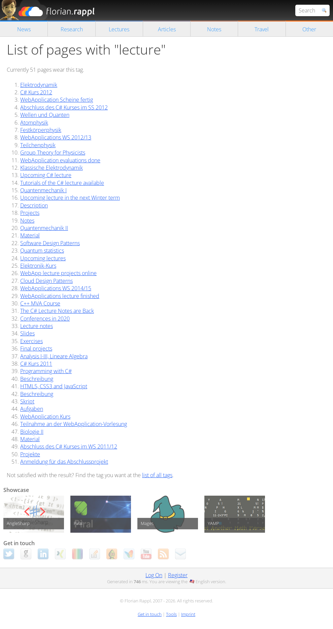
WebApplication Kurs (45, 416)
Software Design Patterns (50, 243)
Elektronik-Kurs (38, 265)
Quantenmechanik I (43, 190)
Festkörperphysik (40, 130)
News (24, 29)
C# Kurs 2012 (36, 92)
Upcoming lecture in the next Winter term (70, 197)
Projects (29, 213)
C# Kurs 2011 (36, 363)
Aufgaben (31, 408)
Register (178, 575)
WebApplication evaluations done (60, 160)
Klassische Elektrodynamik (51, 167)
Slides (27, 333)
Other (309, 29)
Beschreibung (36, 379)
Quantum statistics (42, 250)
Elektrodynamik (38, 85)
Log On (153, 575)
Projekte (30, 454)
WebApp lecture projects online (58, 273)
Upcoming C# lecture (45, 175)
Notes (214, 29)
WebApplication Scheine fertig (56, 99)
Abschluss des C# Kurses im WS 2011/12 (68, 446)
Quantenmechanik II (44, 228)
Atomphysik (34, 122)
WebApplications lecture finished (59, 296)
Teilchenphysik (38, 145)
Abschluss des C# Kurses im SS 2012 (64, 107)
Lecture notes (36, 326)
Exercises (31, 341)
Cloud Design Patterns (46, 281)
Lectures (119, 29)
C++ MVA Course (40, 303)
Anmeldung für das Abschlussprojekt (64, 461)
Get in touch (150, 614)
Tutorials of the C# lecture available (62, 183)
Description (34, 205)
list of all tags (157, 475)
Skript (27, 401)
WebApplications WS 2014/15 (55, 288)
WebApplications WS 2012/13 (55, 137)
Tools (171, 614)
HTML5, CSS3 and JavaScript (53, 386)
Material (30, 235)
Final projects (36, 348)
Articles (167, 29)
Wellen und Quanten (44, 115)
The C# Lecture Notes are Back (57, 310)
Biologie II (31, 431)
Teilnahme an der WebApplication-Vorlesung (73, 424)
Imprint (188, 614)
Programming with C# (46, 371)
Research (72, 29)
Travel (262, 29)
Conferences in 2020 (45, 318)
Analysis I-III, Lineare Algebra (54, 356)
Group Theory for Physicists (52, 152)
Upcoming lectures (43, 258)
